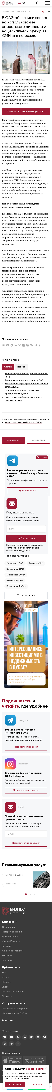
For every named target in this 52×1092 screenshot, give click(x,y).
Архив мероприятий (12, 951)
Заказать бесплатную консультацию (26, 112)
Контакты (7, 960)
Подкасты (7, 996)
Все (4, 973)
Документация (10, 937)
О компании (8, 927)
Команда (6, 946)
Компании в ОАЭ (15, 569)
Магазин (7, 1020)
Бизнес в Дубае (15, 581)
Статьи (8, 367)
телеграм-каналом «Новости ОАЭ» (23, 423)
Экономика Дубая (16, 575)
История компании (12, 932)
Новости (21, 367)
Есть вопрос (38, 440)
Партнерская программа (15, 1009)
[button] (26, 894)
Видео (5, 987)
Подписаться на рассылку (26, 843)
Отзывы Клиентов (11, 941)
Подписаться (27, 491)
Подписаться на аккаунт (26, 790)
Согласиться (15, 1084)
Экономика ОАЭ (15, 563)
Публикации (11, 967)
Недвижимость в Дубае (14, 1013)
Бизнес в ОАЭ (36, 563)
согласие (11, 548)
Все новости (13, 440)
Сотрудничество (13, 1003)
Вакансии (7, 956)
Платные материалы (13, 992)
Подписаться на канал (26, 747)
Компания (9, 921)
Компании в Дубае (16, 586)
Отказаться (36, 1084)
